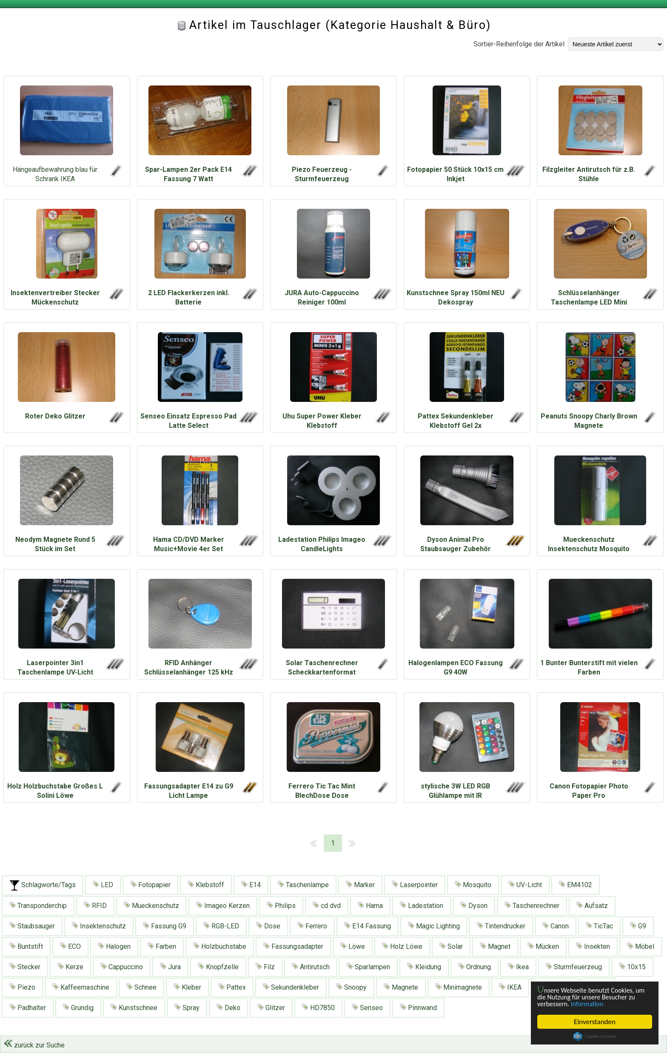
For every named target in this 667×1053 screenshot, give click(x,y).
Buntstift (26, 946)
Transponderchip (38, 906)
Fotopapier (150, 885)
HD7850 (318, 1008)
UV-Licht (525, 885)
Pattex (232, 987)
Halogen (114, 946)
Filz (265, 967)
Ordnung (474, 967)
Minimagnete (458, 987)
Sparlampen (368, 967)
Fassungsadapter (293, 946)
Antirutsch (311, 967)
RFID (95, 906)
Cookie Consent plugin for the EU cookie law (594, 1036)
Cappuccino (121, 967)
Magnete (401, 987)
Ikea (518, 967)
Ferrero (312, 926)
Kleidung (424, 967)
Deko (228, 1008)
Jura (170, 967)
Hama (370, 906)
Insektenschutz (99, 926)
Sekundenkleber (291, 987)
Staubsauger (32, 926)
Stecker (24, 967)
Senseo (367, 1008)
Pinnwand (418, 1008)
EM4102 (575, 885)
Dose (268, 926)
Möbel (640, 946)
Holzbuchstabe (219, 946)
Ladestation (421, 906)
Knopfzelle (218, 967)
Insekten (593, 946)
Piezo (22, 987)
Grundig (78, 1008)
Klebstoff (206, 885)
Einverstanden (595, 1021)
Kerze (70, 967)
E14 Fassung (367, 926)
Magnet (495, 946)
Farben (162, 946)
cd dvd (327, 906)
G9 (638, 926)
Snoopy (351, 987)
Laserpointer (415, 885)
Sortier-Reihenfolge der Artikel (518, 44)
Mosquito (473, 885)
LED (103, 885)
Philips (281, 906)
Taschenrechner (532, 906)
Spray (187, 1008)
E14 (251, 885)
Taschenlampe (303, 885)
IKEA (510, 987)
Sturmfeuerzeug (574, 967)
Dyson (473, 906)
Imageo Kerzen (223, 906)
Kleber (187, 987)
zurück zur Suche (34, 1045)
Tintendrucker (501, 926)
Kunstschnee (134, 1008)
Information (590, 1003)
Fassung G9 (164, 926)
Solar (451, 946)
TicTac (599, 926)
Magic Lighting (434, 926)
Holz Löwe (402, 946)
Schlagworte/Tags (42, 885)
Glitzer (271, 1008)
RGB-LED (221, 926)
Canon (555, 926)
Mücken (543, 946)
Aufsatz (592, 906)
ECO (70, 946)
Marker (360, 885)
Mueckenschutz (151, 906)
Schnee (141, 987)
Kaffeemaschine (80, 987)
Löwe (352, 946)
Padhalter (27, 1008)
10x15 (632, 967)
